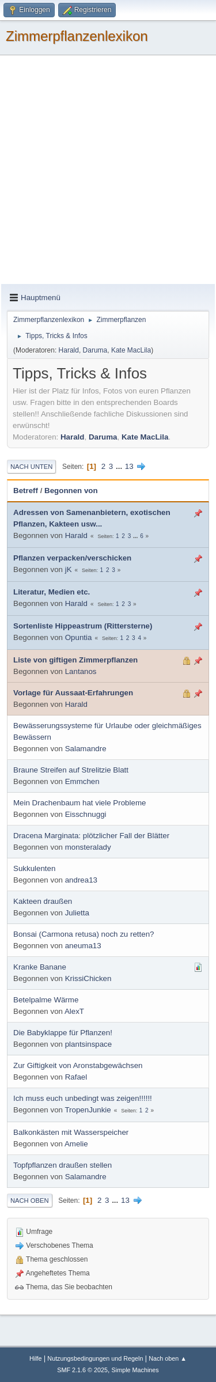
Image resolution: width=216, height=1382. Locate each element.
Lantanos (81, 671)
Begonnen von (71, 490)
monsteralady (88, 847)
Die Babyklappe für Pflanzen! (62, 1032)
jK (68, 569)
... (120, 466)
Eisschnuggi (86, 814)
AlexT (74, 1011)
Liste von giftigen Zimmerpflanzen (75, 660)
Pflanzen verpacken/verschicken (72, 558)
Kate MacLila (131, 350)
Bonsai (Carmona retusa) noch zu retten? (83, 934)
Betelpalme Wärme (45, 999)
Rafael (76, 1077)
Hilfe (35, 1358)
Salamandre (86, 748)
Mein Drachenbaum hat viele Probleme (79, 802)
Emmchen (82, 781)
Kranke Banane (39, 967)
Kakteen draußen (42, 901)
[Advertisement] (108, 170)
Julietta (77, 912)
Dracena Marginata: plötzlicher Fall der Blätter (91, 835)
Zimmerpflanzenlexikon (77, 36)
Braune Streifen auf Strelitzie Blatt (70, 770)
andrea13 (81, 880)
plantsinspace (88, 1044)
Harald (69, 350)
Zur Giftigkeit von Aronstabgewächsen (77, 1065)
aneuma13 (83, 945)
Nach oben (29, 1200)
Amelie (76, 1143)
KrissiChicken (88, 978)
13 (129, 466)
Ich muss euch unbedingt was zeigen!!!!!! (82, 1098)
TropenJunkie (88, 1109)
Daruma (95, 350)
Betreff (25, 490)
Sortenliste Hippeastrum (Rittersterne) (82, 626)
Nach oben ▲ (168, 1358)
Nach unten (31, 466)
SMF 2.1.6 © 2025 (82, 1369)
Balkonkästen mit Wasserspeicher (70, 1132)
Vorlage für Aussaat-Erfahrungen (73, 692)
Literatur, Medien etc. (51, 592)
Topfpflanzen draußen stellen (62, 1165)
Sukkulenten (34, 868)
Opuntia (78, 637)
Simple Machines (135, 1369)
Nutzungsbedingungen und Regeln (95, 1358)
